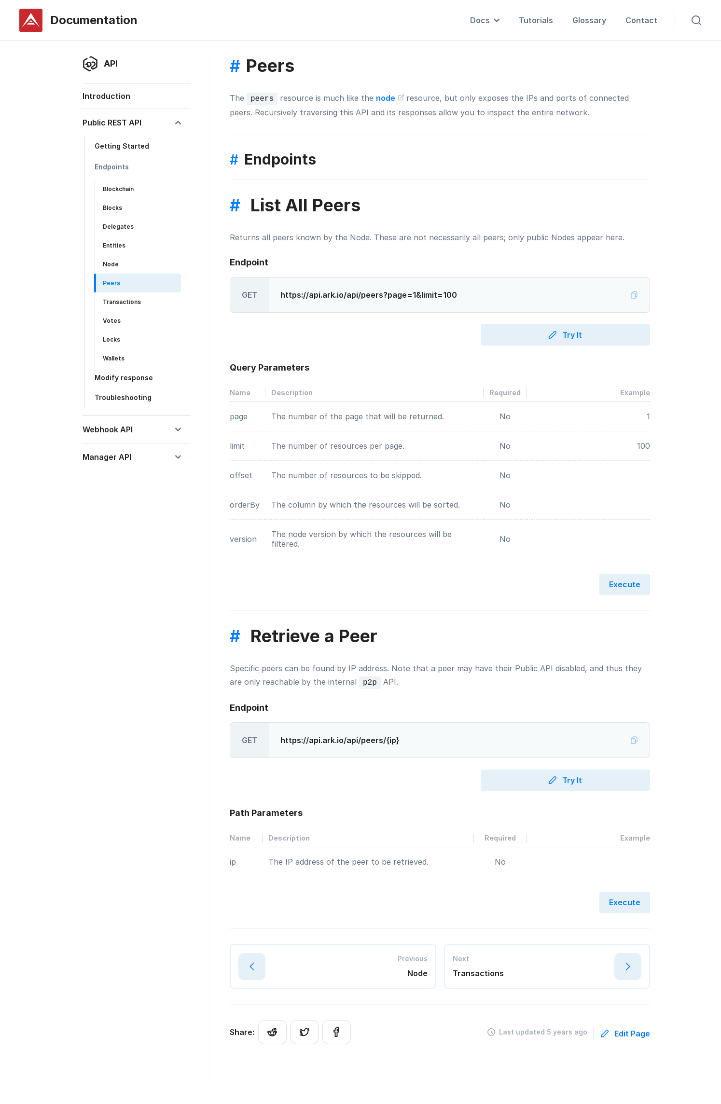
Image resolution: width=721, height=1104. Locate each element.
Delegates (118, 226)
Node (111, 264)
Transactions (122, 301)
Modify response (124, 377)
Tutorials (536, 20)
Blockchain (118, 189)
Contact (641, 20)
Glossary (589, 20)
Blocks (112, 207)
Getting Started (122, 146)
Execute (624, 583)
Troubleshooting (123, 397)
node (390, 97)
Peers (111, 283)
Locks (111, 339)
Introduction (106, 96)
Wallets (114, 358)
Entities (114, 245)
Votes (112, 320)
